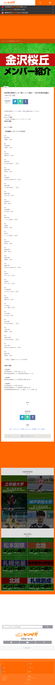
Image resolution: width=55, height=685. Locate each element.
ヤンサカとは (4, 676)
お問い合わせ (4, 678)
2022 (10, 429)
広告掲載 (29, 676)
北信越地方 (34, 429)
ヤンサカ (2, 41)
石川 (39, 429)
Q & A (4, 671)
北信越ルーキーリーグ (26, 429)
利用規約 (4, 679)
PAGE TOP (27, 648)
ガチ (6, 41)
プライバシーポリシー (32, 678)
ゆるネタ (31, 667)
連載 (30, 671)
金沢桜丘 (43, 429)
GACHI (30, 663)
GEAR (4, 667)
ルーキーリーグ (16, 429)
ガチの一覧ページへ (27, 436)
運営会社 (29, 679)
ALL (3, 663)
